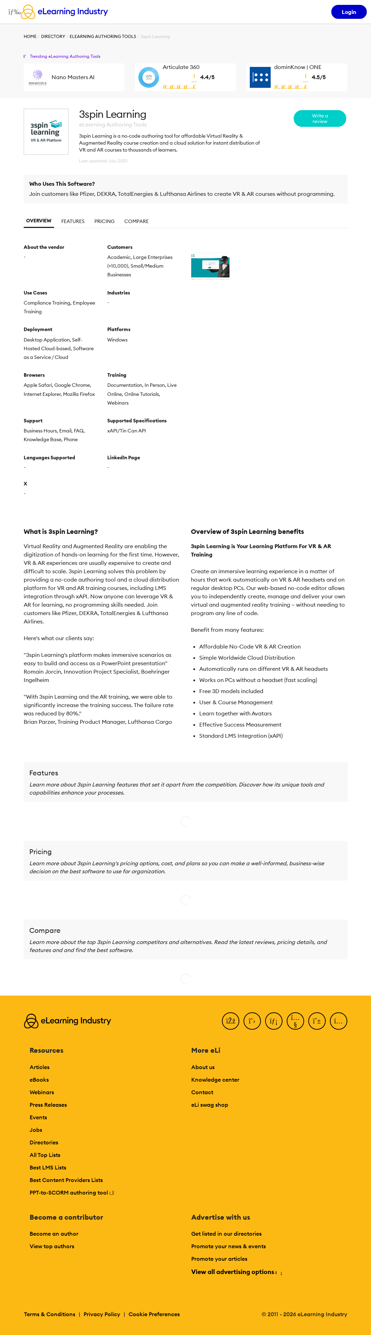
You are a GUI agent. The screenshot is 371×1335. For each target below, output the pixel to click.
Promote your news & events (228, 1246)
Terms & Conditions (49, 1314)
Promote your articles (219, 1258)
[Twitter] (252, 1021)
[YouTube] (295, 1021)
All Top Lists (45, 1154)
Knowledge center (215, 1079)
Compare (136, 221)
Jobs (36, 1129)
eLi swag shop (209, 1104)
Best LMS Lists (48, 1167)
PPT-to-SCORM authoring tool (72, 1192)
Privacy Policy (102, 1314)
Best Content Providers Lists (66, 1179)
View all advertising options (236, 1272)
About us (203, 1067)
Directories (44, 1142)
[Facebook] (230, 1021)
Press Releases (48, 1104)
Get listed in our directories (226, 1233)
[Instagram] (338, 1021)
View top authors (52, 1246)
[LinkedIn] (274, 1021)
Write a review (320, 118)
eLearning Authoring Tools (103, 36)
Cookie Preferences (154, 1314)
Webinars (42, 1092)
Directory (53, 36)
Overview (39, 220)
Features (73, 221)
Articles (39, 1067)
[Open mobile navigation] (12, 12)
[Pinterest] (317, 1021)
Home (30, 36)
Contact (202, 1092)
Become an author (54, 1233)
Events (38, 1117)
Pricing (104, 221)
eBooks (39, 1079)
